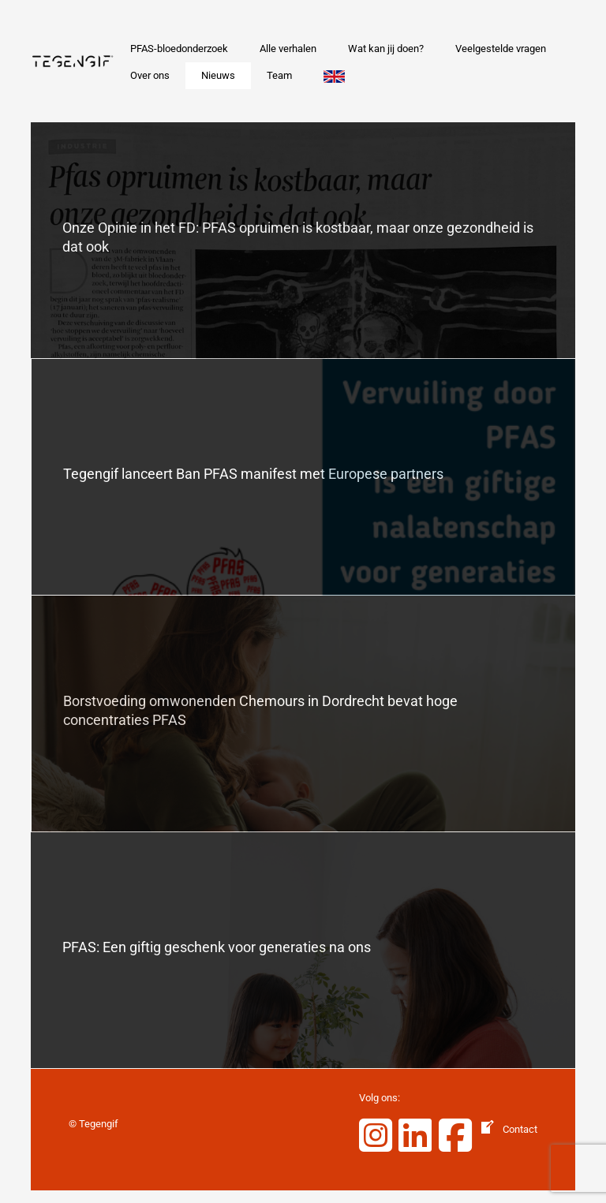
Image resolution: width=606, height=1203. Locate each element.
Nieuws (218, 75)
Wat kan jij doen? (386, 48)
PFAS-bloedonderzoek (179, 48)
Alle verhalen (288, 48)
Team (279, 75)
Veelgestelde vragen (500, 48)
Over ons (150, 75)
